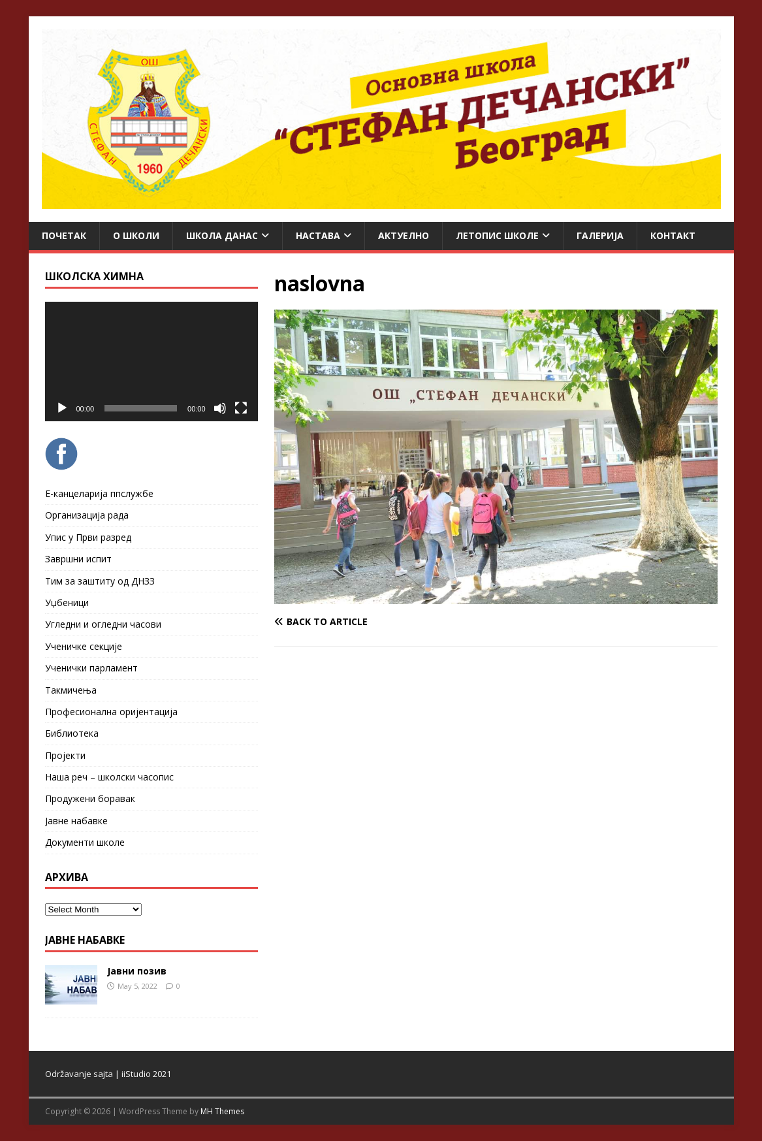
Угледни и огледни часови (103, 624)
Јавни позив (137, 971)
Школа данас (222, 235)
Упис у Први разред (88, 537)
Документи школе (85, 842)
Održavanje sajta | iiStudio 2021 (108, 1074)
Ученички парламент (91, 668)
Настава (318, 235)
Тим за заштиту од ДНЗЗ (100, 581)
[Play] (62, 408)
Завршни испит (78, 559)
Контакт (672, 235)
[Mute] (220, 408)
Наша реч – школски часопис (109, 777)
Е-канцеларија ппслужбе (99, 493)
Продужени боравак (90, 798)
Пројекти (65, 755)
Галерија (600, 235)
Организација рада (87, 515)
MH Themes (222, 1111)
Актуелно (403, 235)
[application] (151, 361)
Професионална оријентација (111, 711)
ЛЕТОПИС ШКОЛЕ (497, 235)
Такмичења (71, 690)
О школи (136, 235)
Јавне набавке (76, 820)
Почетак (64, 235)
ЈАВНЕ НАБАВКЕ (85, 940)
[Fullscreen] (240, 408)
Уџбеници (67, 602)
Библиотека (72, 733)
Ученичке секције (83, 646)
